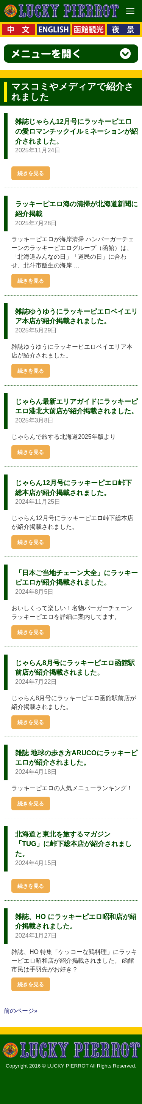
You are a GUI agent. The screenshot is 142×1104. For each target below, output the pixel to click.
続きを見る (30, 173)
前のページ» (20, 1011)
